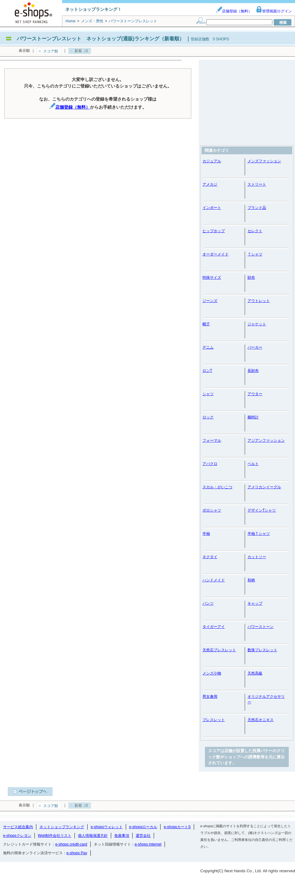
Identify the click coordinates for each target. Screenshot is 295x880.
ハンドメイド (213, 580)
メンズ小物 (211, 673)
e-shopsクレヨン (17, 835)
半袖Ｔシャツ (258, 533)
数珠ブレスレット (262, 650)
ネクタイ (209, 557)
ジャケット (256, 324)
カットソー (256, 557)
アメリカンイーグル (264, 487)
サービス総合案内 (18, 827)
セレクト (254, 231)
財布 (251, 277)
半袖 (206, 533)
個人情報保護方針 (93, 835)
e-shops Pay (76, 853)
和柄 (251, 580)
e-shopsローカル (143, 827)
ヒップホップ (213, 231)
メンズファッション (264, 161)
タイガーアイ (213, 627)
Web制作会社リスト (54, 835)
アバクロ (209, 464)
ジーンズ (209, 301)
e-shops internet (148, 844)
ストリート (256, 184)
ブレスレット (213, 720)
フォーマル (211, 440)
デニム (208, 347)
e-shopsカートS (177, 827)
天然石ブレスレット (219, 650)
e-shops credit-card (71, 844)
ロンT (207, 370)
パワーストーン (260, 627)
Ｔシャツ (254, 254)
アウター (254, 394)
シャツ (208, 394)
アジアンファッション (266, 440)
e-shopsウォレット (107, 827)
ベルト (253, 464)
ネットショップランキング (61, 827)
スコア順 (50, 51)
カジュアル (211, 161)
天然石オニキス (260, 720)
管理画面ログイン (274, 11)
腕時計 (253, 417)
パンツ (208, 603)
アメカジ (209, 184)
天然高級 (254, 673)
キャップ (254, 603)
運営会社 (143, 835)
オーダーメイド (215, 254)
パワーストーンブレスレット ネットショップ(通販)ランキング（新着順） (100, 38)
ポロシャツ (211, 510)
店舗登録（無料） (234, 11)
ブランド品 (256, 207)
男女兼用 (209, 696)
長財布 (253, 370)
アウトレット (258, 301)
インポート (211, 207)
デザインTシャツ (261, 510)
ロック (208, 417)
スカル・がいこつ (217, 487)
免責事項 (121, 835)
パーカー (254, 347)
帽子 (206, 324)
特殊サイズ (211, 277)
